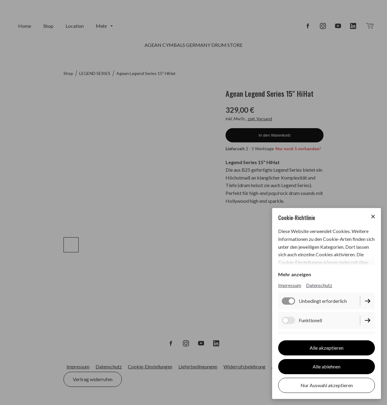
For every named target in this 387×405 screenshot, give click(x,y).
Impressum (289, 285)
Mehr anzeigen (294, 274)
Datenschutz (319, 285)
